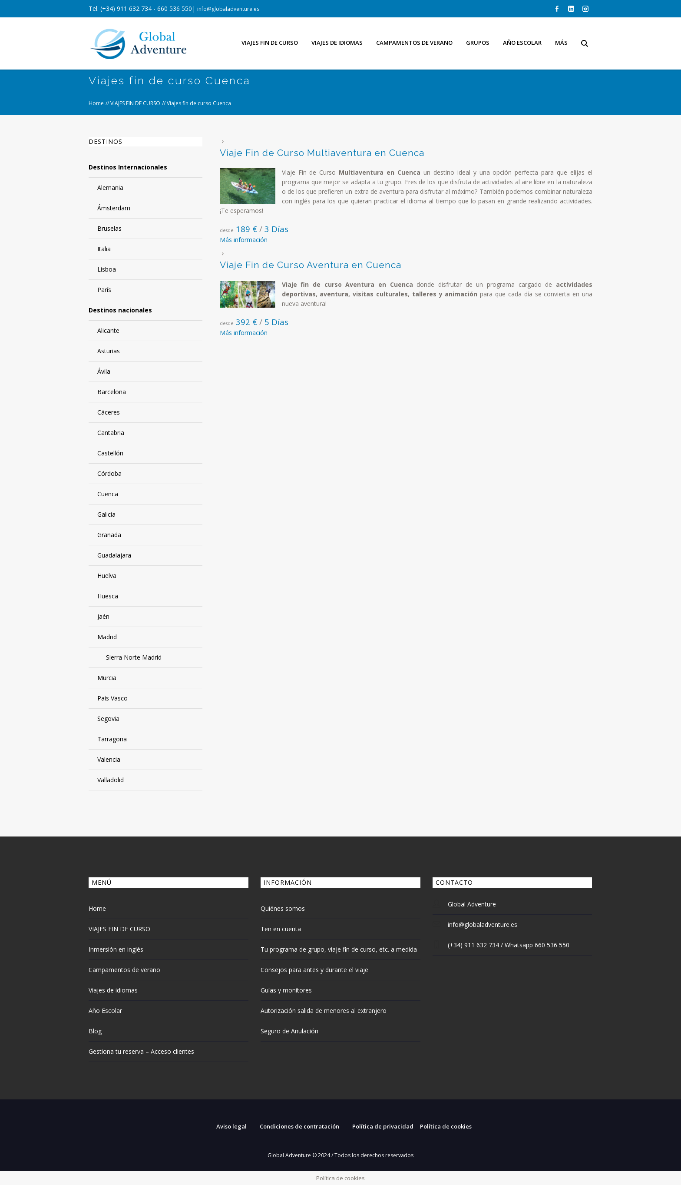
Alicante (108, 330)
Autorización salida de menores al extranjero (324, 1010)
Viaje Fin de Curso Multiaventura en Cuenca (322, 152)
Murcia (106, 678)
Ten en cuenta (281, 929)
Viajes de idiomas (113, 990)
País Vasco (112, 698)
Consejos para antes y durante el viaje (314, 970)
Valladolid (110, 780)
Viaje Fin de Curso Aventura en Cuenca (310, 264)
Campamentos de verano (124, 970)
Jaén (103, 616)
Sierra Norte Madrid (134, 657)
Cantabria (110, 432)
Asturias (108, 351)
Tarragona (112, 739)
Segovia (108, 718)
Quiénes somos (283, 908)
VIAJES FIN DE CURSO (135, 103)
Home (96, 103)
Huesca (107, 596)
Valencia (108, 759)
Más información (244, 240)
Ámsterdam (113, 208)
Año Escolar (105, 1010)
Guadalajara (114, 555)
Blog (95, 1031)
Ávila (103, 371)
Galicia (106, 514)
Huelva (106, 575)
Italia (104, 249)
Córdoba (109, 473)
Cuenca (107, 494)
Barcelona (111, 392)
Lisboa (106, 269)
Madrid (107, 637)
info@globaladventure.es (228, 9)
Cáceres (108, 412)
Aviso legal (231, 1126)
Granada (109, 535)
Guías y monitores (286, 990)
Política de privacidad (382, 1126)
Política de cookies (446, 1126)
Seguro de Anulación (289, 1031)
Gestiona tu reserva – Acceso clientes (141, 1051)
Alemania (110, 187)
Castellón (110, 453)
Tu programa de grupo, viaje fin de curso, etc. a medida (339, 949)
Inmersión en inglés (116, 949)
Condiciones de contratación (299, 1126)
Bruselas (109, 228)
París (104, 289)
